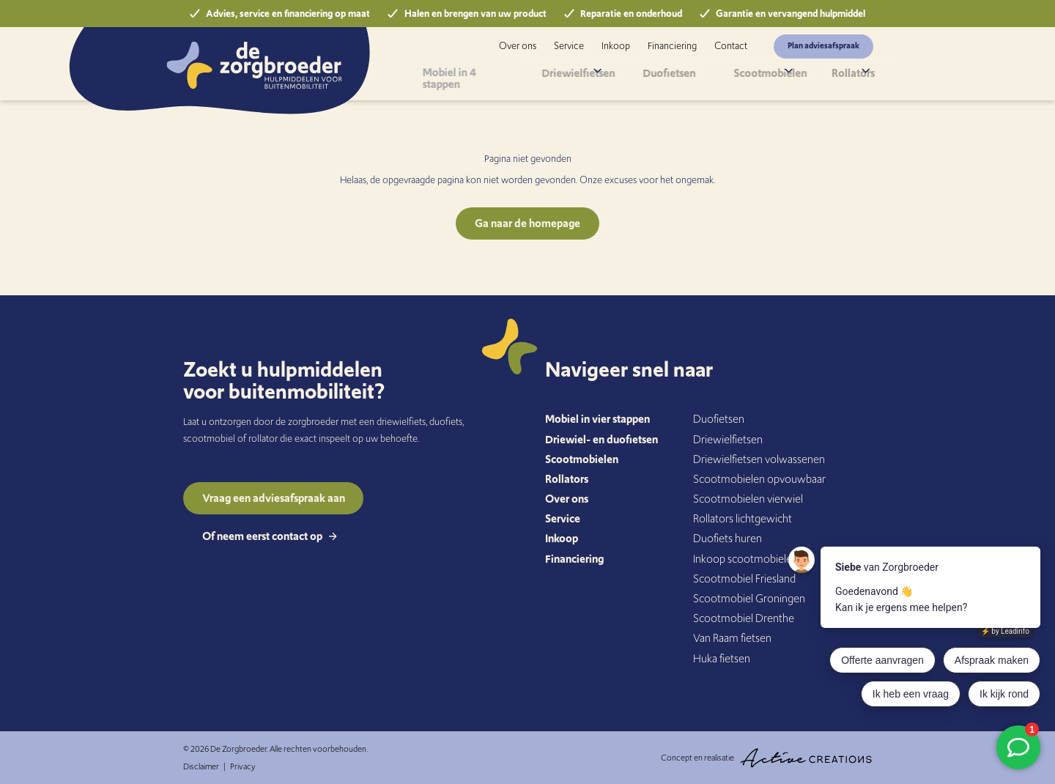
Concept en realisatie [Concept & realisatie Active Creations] (766, 758)
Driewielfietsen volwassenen (759, 459)
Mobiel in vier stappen (597, 418)
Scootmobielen (754, 76)
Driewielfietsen (586, 76)
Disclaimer (201, 766)
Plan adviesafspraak (823, 45)
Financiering (672, 46)
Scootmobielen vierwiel (748, 498)
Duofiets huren (727, 538)
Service (569, 46)
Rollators (835, 76)
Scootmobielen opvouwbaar (759, 479)
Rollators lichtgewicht (742, 518)
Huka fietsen (721, 658)
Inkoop (615, 46)
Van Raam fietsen (732, 638)
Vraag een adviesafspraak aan (273, 498)
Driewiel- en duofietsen (601, 439)
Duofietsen (673, 76)
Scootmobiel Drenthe (743, 618)
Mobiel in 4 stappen (486, 76)
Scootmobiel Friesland (744, 578)
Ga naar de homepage (527, 223)
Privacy (242, 766)
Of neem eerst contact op (270, 536)
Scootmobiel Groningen (749, 598)
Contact (730, 46)
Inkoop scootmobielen (745, 558)
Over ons (517, 46)
